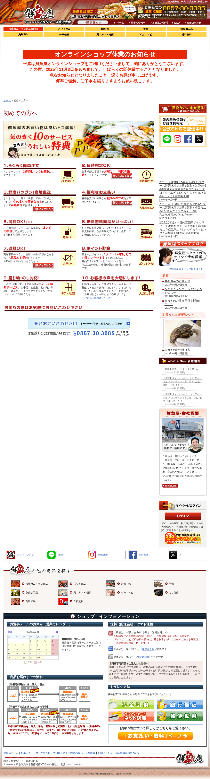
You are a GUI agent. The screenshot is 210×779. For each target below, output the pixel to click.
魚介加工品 (186, 28)
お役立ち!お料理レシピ (178, 314)
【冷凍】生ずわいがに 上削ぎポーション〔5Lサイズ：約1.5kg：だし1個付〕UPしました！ (182, 382)
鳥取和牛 (23, 34)
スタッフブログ (25, 554)
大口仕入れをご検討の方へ (68, 753)
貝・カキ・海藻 (105, 34)
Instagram (103, 554)
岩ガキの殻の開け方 (177, 349)
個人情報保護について (127, 753)
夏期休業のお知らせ (177, 281)
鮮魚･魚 (105, 28)
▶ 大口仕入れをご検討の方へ (194, 1)
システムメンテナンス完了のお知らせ (183, 291)
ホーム (7, 100)
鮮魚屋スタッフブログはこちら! (189, 269)
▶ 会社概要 (173, 1)
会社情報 (90, 753)
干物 (145, 28)
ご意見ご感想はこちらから (99, 297)
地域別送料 (148, 649)
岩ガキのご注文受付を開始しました (183, 302)
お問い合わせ (105, 753)
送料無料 (187, 34)
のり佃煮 (64, 34)
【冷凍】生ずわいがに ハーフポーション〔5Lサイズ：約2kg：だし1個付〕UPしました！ (182, 398)
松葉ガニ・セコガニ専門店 (23, 28)
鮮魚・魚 (126, 583)
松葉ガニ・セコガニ (37, 583)
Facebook (143, 554)
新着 (165, 275)
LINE (60, 554)
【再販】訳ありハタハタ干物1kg (180, 369)
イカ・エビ (146, 34)
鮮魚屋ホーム (10, 753)
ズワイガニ (64, 28)
